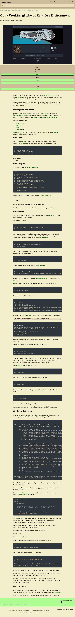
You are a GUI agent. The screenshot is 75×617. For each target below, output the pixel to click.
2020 (9, 10)
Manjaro (56, 132)
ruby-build (45, 238)
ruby (37, 83)
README (34, 117)
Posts (51, 2)
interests (42, 266)
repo (48, 216)
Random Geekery (7, 2)
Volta (32, 319)
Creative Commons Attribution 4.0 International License (36, 612)
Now (60, 2)
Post (6, 10)
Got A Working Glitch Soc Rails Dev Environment (26, 10)
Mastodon (21, 97)
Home (1, 10)
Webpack (58, 594)
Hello (55, 2)
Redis (18, 126)
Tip (72, 2)
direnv (18, 366)
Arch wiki (22, 141)
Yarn (14, 284)
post (37, 74)
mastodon (37, 89)
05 (12, 10)
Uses (67, 611)
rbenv (15, 132)
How (64, 2)
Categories (59, 611)
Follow (68, 2)
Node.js (18, 129)
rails (37, 80)
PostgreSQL (19, 124)
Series (71, 611)
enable (29, 316)
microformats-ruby (41, 279)
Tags (64, 611)
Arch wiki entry (33, 168)
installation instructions (20, 116)
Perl (33, 416)
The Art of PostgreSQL (44, 196)
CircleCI (20, 496)
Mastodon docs (44, 114)
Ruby (17, 127)
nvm (21, 132)
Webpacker (25, 494)
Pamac (23, 143)
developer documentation (50, 117)
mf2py (15, 281)
